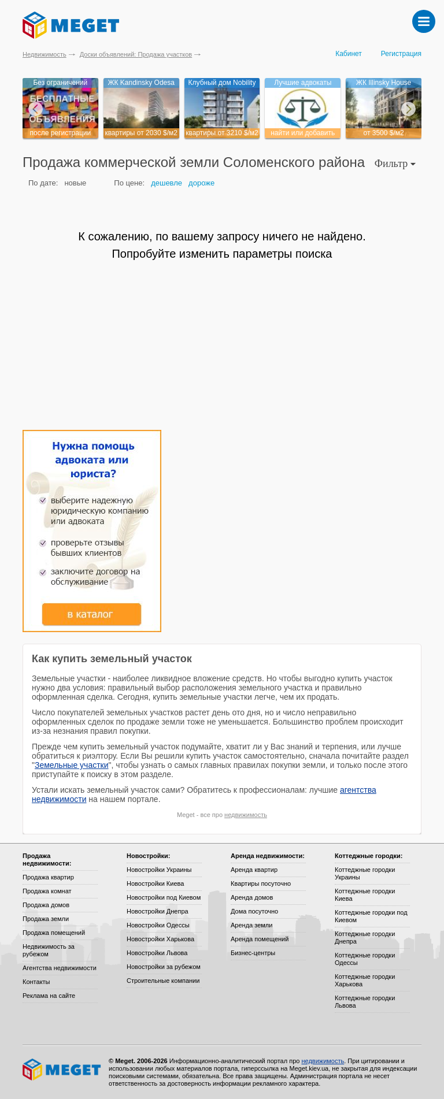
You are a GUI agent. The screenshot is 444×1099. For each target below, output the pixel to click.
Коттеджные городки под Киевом (371, 916)
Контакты (36, 981)
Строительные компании (163, 980)
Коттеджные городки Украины (365, 873)
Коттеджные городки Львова (365, 1001)
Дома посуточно (254, 911)
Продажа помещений (54, 932)
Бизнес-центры (253, 952)
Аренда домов (252, 897)
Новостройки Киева (155, 883)
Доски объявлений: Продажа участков (136, 54)
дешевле (166, 183)
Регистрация (401, 54)
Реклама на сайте (49, 995)
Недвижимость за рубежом (49, 950)
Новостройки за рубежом (164, 966)
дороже (201, 183)
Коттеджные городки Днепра (365, 937)
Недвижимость (44, 54)
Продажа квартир (48, 877)
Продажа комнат (47, 891)
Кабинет (348, 54)
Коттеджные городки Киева (365, 895)
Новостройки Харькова (160, 938)
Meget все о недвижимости (62, 1070)
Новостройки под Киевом (164, 897)
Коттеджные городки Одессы (365, 959)
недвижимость (245, 814)
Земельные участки (72, 765)
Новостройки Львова (157, 952)
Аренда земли (251, 925)
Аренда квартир (254, 869)
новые (75, 183)
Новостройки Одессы (158, 925)
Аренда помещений (259, 938)
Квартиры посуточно (261, 883)
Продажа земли (46, 918)
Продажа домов (46, 904)
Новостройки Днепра (157, 911)
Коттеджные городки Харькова (365, 980)
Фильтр (395, 163)
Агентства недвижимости (60, 967)
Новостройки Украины (159, 869)
